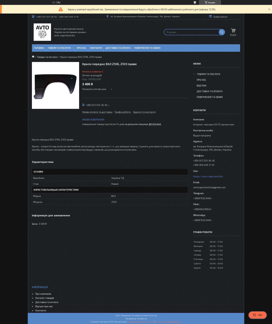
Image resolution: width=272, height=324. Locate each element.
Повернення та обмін (147, 48)
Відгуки (201, 85)
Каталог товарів (44, 297)
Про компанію (43, 293)
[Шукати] (222, 32)
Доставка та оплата (118, 48)
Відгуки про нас (44, 306)
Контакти (96, 48)
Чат (257, 315)
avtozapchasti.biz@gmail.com (209, 187)
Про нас (81, 48)
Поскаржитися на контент (141, 321)
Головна (39, 48)
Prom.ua (153, 315)
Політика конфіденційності (168, 321)
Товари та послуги (59, 48)
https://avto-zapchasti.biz (208, 176)
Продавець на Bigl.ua (136, 318)
